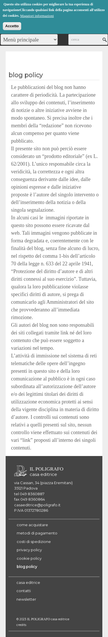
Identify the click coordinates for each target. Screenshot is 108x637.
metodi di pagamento (37, 533)
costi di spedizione (34, 541)
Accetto (12, 25)
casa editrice (28, 582)
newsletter (26, 599)
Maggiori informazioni (37, 15)
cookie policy (29, 558)
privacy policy (29, 550)
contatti (23, 590)
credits (21, 625)
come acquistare (32, 524)
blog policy (27, 566)
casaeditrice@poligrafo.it (37, 505)
